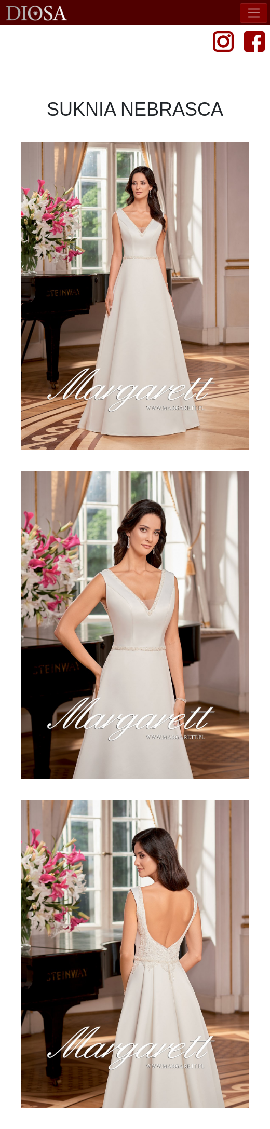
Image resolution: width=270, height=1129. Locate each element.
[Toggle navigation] (253, 13)
